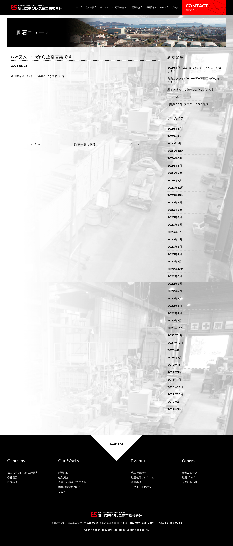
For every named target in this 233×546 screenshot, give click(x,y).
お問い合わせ (189, 482)
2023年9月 (174, 202)
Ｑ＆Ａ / (164, 7)
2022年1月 (174, 320)
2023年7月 (174, 217)
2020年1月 (174, 357)
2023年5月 (174, 232)
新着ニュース (189, 472)
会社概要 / (91, 7)
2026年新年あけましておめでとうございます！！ (194, 69)
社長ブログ (188, 477)
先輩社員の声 (138, 472)
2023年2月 (174, 254)
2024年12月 (175, 151)
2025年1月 (174, 143)
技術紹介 (63, 477)
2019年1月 (174, 379)
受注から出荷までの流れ (72, 482)
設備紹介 (12, 482)
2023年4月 (174, 239)
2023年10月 (175, 195)
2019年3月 (174, 372)
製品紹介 (63, 472)
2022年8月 (174, 283)
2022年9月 (174, 276)
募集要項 (136, 482)
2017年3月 (174, 409)
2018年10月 (175, 394)
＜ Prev (36, 144)
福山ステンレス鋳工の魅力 (22, 472)
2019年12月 (175, 364)
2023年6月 (174, 224)
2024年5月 (174, 165)
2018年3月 (174, 401)
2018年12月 (175, 387)
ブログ (175, 7)
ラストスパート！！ (179, 97)
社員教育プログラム (142, 477)
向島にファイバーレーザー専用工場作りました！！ (194, 80)
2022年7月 (174, 291)
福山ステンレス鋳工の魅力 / (113, 7)
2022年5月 (174, 298)
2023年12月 (175, 187)
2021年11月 (174, 335)
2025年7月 (174, 136)
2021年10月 (175, 342)
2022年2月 (174, 313)
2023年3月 (174, 246)
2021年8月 (174, 350)
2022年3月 (174, 305)
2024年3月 (174, 173)
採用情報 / (151, 7)
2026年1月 (174, 128)
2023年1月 (174, 261)
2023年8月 (174, 210)
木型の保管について (69, 487)
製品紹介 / (137, 7)
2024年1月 (174, 180)
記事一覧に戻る (85, 144)
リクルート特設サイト (144, 487)
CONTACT (204, 7)
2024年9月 (174, 158)
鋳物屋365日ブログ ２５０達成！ (189, 104)
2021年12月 (175, 328)
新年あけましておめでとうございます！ (192, 89)
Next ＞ (134, 144)
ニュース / (76, 7)
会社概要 (12, 477)
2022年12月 (175, 269)
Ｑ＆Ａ (62, 491)
